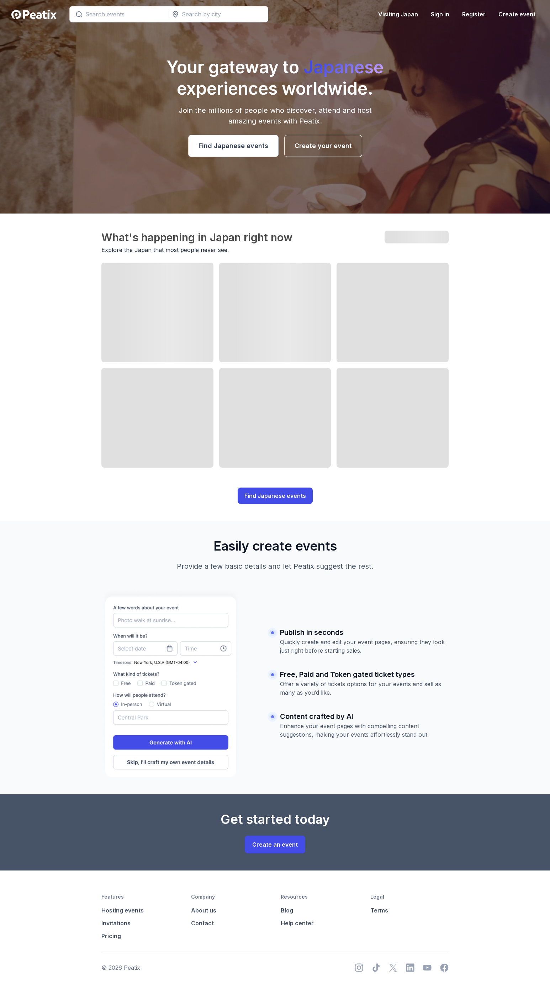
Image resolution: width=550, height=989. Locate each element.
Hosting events (122, 910)
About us (203, 910)
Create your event (323, 145)
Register (473, 14)
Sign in (439, 14)
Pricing (111, 936)
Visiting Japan (397, 14)
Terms (379, 910)
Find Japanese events (233, 145)
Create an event (275, 844)
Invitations (116, 923)
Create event (515, 14)
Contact (202, 923)
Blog (287, 910)
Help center (297, 923)
